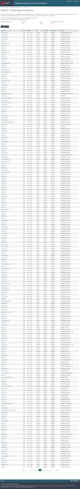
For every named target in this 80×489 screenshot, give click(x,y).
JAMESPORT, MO (4, 305)
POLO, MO (3, 431)
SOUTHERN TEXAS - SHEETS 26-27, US (8, 410)
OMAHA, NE (3, 327)
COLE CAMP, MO (4, 104)
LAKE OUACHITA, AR (5, 141)
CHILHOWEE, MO (4, 292)
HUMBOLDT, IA (4, 447)
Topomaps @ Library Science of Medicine (31, 3)
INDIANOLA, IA (4, 91)
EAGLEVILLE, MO (4, 309)
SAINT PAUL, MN (4, 148)
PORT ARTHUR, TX (4, 119)
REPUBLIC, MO (4, 176)
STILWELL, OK (3, 353)
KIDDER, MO (3, 405)
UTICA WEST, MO (4, 257)
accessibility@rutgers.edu (5, 486)
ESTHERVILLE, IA (4, 346)
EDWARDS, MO (4, 167)
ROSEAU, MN (3, 362)
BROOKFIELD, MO (4, 137)
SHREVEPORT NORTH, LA (6, 102)
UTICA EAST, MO (4, 235)
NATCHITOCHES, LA (5, 115)
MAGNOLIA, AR (4, 58)
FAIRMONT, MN (4, 442)
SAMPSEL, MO (3, 266)
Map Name (3, 30)
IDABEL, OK (3, 342)
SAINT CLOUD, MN (4, 449)
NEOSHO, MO (3, 333)
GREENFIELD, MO (4, 303)
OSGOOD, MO (3, 185)
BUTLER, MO (3, 466)
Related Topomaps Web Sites (16, 7)
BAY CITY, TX (3, 394)
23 (45, 470)
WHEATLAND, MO (4, 220)
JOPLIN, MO (3, 364)
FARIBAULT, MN (4, 78)
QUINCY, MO (3, 215)
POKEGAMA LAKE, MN (5, 63)
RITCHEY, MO (3, 425)
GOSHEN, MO (3, 252)
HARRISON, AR (4, 111)
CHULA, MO (3, 207)
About (6, 7)
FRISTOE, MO (3, 189)
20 (37, 470)
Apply (2, 26)
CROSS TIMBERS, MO (5, 159)
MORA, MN (3, 113)
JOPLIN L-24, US (4, 434)
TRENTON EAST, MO (5, 244)
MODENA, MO (3, 259)
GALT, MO (3, 218)
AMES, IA (2, 126)
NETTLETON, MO (4, 324)
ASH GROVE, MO (4, 250)
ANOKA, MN (3, 76)
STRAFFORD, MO (4, 36)
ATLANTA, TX (3, 399)
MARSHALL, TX (4, 418)
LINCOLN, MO (3, 194)
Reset (7, 26)
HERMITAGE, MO (4, 196)
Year (24, 30)
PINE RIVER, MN (4, 331)
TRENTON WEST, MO (5, 263)
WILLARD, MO (3, 183)
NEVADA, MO (3, 381)
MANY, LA (3, 200)
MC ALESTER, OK (4, 370)
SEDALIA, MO (3, 50)
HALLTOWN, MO (4, 233)
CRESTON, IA (3, 429)
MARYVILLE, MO (4, 445)
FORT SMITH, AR (4, 335)
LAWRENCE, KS (4, 462)
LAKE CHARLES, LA (4, 100)
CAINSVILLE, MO (4, 276)
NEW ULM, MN (4, 451)
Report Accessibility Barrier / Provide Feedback (25, 486)
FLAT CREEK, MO (4, 270)
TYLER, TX (3, 390)
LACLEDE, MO (3, 163)
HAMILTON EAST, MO (5, 320)
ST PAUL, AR (3, 294)
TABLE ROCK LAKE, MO (5, 52)
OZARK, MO (3, 135)
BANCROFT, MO (4, 272)
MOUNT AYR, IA (4, 392)
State (41, 21)
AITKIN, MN (3, 54)
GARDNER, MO (4, 318)
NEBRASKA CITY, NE (5, 464)
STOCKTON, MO (4, 307)
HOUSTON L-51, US (4, 373)
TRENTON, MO (4, 146)
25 (50, 470)
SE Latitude (46, 30)
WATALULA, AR (4, 285)
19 (35, 470)
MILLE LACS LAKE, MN (5, 43)
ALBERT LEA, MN (4, 130)
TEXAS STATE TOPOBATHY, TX (7, 377)
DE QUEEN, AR (3, 401)
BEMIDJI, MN (3, 458)
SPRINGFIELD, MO (4, 156)
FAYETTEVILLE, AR (4, 453)
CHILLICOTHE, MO (4, 152)
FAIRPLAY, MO (3, 231)
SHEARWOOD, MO (4, 255)
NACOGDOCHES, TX (5, 368)
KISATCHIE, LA (4, 139)
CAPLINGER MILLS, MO (5, 268)
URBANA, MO (3, 65)
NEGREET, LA (3, 224)
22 (42, 470)
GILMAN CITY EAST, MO (5, 283)
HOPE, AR (3, 41)
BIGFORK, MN (3, 154)
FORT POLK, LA (4, 45)
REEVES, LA (3, 47)
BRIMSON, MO (4, 261)
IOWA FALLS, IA (4, 124)
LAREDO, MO (3, 213)
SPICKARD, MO (4, 222)
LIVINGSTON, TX (4, 383)
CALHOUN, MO (4, 237)
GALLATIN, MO (4, 316)
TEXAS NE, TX (3, 460)
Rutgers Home (69, 1)
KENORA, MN (3, 416)
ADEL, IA (2, 440)
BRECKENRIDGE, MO (5, 287)
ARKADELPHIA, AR (4, 117)
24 (47, 470)
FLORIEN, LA (3, 198)
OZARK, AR (3, 298)
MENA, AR (3, 357)
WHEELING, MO (4, 204)
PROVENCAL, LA (4, 56)
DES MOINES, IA (4, 95)
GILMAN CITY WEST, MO (5, 311)
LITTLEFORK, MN (4, 32)
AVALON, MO (3, 211)
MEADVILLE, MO (4, 202)
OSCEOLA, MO (4, 242)
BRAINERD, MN (4, 348)
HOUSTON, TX (4, 379)
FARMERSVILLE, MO (4, 226)
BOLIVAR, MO (3, 143)
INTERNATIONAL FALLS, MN (6, 93)
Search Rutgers (76, 1)
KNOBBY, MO (3, 128)
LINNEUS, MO (3, 165)
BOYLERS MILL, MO (4, 34)
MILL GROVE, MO (4, 248)
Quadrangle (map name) (6, 21)
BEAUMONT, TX (4, 414)
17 (30, 470)
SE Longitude (54, 30)
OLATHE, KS (3, 329)
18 (32, 470)
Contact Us (25, 7)
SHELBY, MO (3, 89)
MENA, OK (3, 366)
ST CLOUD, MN (4, 340)
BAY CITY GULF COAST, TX (6, 386)
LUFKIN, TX (3, 423)
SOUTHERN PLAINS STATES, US (7, 403)
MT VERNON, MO (4, 296)
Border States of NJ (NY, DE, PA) (57, 21)
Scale (37, 30)
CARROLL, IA (3, 375)
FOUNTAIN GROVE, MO (5, 172)
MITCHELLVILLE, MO (5, 407)
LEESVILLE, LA (3, 150)
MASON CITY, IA (4, 108)
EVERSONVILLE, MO (4, 170)
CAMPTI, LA (3, 132)
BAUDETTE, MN (4, 344)
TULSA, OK (3, 351)
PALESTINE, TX (4, 396)
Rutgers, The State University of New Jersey (11, 483)
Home (2, 7)
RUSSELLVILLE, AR (4, 74)
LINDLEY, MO (3, 191)
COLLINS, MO (3, 239)
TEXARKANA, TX (4, 355)
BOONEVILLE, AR (4, 274)
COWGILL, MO (4, 314)
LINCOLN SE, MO (4, 187)
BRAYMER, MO (4, 281)
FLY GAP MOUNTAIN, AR (5, 71)
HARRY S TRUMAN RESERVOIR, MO (7, 122)
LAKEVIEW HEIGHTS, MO (5, 161)
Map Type (23, 21)
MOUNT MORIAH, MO (5, 290)
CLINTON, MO (3, 279)
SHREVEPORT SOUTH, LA (6, 106)
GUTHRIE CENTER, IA (5, 455)
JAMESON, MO (4, 322)
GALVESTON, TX (4, 436)
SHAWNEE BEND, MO (5, 209)
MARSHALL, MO (4, 87)
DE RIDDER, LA (4, 82)
